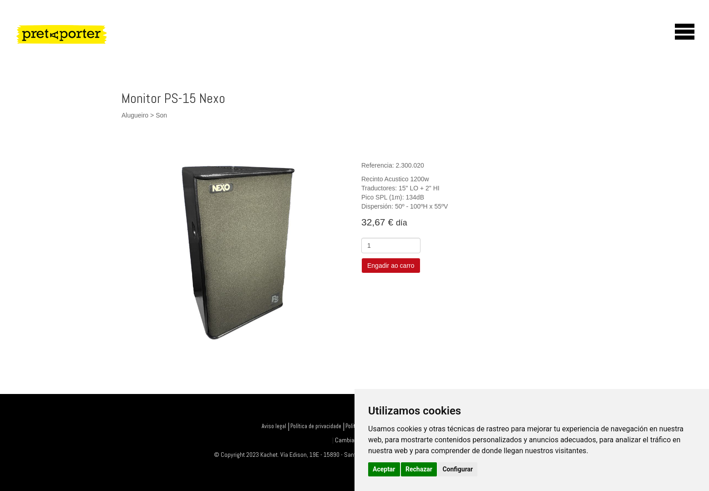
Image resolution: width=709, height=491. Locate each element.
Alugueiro (135, 115)
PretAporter (100, 48)
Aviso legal (274, 426)
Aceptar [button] (384, 469)
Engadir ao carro (391, 265)
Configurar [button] (457, 469)
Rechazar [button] (418, 469)
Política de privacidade (315, 426)
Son (161, 115)
